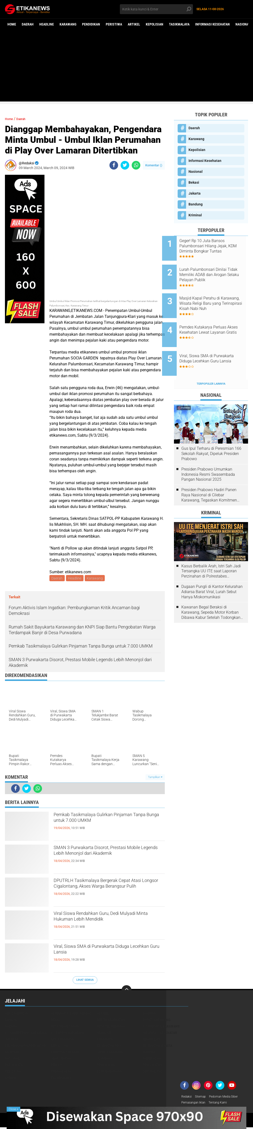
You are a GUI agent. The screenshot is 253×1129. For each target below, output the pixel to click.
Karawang (68, 24)
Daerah (28, 24)
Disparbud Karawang (68, 1033)
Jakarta (195, 193)
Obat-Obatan (61, 1059)
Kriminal (195, 215)
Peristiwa (114, 24)
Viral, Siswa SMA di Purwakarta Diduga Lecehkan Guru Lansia (108, 952)
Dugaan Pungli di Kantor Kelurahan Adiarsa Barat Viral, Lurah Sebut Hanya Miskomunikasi (212, 572)
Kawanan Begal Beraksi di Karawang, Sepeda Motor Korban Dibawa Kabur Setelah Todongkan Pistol (210, 593)
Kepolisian (154, 24)
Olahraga (104, 1059)
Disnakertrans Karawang (26, 1033)
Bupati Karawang (156, 1021)
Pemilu (56, 1066)
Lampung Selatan (65, 1053)
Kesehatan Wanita (157, 1046)
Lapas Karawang (110, 1053)
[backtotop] (126, 991)
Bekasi (194, 182)
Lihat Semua (85, 980)
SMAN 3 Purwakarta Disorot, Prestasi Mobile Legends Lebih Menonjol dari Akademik (106, 858)
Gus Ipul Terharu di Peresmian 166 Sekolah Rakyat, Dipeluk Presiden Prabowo (211, 434)
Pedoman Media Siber (229, 1098)
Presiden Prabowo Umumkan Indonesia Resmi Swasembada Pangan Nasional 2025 (208, 455)
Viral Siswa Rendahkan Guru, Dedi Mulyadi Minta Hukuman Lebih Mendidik (100, 923)
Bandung (196, 204)
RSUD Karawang (109, 1072)
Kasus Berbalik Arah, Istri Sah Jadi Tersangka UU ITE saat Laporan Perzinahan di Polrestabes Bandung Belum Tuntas (211, 552)
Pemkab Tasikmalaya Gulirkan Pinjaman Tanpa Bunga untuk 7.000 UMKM (103, 825)
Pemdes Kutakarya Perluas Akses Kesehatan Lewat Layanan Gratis (214, 320)
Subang (11, 1078)
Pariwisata (14, 1066)
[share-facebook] (113, 165)
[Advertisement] (126, 66)
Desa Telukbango (111, 1027)
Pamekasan (152, 1059)
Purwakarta (61, 1072)
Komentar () (153, 165)
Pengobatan (152, 1066)
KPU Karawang (62, 1040)
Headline (46, 24)
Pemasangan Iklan (195, 1104)
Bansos (11, 1021)
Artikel (134, 24)
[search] (156, 9)
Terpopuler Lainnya (211, 365)
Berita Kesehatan (111, 1021)
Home (11, 24)
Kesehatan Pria (109, 1046)
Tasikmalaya (179, 24)
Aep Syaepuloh (17, 1014)
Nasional (243, 24)
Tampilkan (155, 777)
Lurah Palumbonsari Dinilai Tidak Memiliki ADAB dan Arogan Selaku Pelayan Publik (217, 270)
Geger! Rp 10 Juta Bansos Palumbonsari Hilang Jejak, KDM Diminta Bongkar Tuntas (217, 245)
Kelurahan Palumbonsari (26, 1046)
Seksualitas (153, 1072)
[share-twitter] (125, 165)
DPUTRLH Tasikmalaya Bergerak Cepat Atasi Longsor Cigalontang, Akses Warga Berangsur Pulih (108, 890)
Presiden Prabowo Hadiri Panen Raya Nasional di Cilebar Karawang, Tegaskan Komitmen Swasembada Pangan (209, 476)
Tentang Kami (223, 1104)
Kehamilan (151, 1040)
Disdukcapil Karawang (161, 1027)
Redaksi (187, 1098)
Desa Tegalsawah (65, 1027)
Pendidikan (91, 24)
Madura (149, 1053)
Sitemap (203, 1098)
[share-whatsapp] (136, 165)
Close (13, 1109)
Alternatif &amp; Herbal (71, 1014)
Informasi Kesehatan (212, 24)
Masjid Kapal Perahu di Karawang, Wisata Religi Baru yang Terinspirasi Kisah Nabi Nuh (217, 296)
